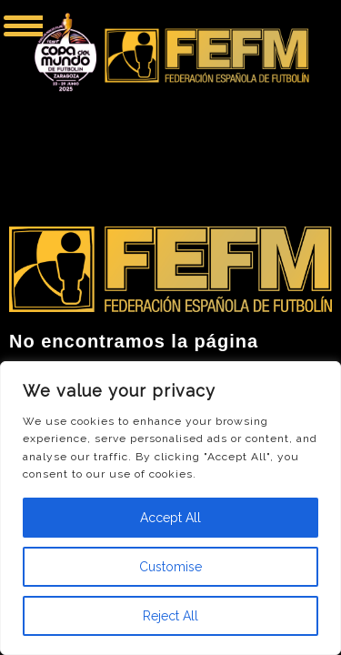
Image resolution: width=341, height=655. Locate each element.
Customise (170, 566)
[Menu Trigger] (23, 24)
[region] (170, 508)
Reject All (170, 616)
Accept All (170, 517)
